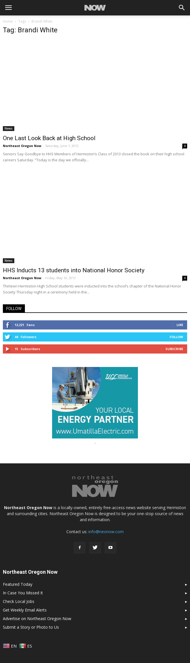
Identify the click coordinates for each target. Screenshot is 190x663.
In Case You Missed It (23, 592)
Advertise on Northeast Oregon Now (37, 618)
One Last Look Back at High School (49, 138)
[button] (182, 7)
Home (8, 21)
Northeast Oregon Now (22, 146)
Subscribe (174, 349)
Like (180, 325)
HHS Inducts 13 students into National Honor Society (74, 270)
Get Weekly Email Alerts (25, 610)
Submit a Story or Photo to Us (31, 627)
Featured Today (17, 584)
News (9, 128)
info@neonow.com (106, 531)
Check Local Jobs (18, 601)
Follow (176, 337)
